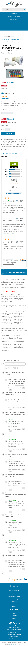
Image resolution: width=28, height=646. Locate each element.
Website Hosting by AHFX (16, 644)
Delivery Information (14, 596)
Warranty (14, 601)
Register (14, 615)
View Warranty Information (9, 153)
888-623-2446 (17, 634)
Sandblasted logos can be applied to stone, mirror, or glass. (16, 524)
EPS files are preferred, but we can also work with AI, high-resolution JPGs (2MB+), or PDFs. (17, 504)
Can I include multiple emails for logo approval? (16, 475)
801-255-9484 (16, 632)
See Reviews (5, 98)
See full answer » (19, 385)
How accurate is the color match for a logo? (15, 435)
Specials (14, 618)
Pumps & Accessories (10, 36)
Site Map (14, 604)
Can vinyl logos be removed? (14, 555)
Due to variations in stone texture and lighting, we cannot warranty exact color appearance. (16, 464)
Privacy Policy (14, 599)
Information (14, 590)
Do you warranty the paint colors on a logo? (16, 455)
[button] (23, 388)
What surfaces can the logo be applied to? (15, 515)
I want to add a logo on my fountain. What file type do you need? (15, 494)
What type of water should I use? (14, 536)
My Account (14, 609)
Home (5, 34)
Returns (14, 606)
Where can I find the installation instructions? (15, 393)
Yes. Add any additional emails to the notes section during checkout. (16, 483)
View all (3, 574)
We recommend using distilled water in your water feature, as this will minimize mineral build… (17, 545)
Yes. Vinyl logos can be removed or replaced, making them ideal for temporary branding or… (17, 563)
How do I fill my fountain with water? (14, 373)
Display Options (11, 262)
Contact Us (14, 594)
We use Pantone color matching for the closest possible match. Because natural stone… (17, 444)
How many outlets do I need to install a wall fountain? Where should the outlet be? (15, 414)
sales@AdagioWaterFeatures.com (16, 638)
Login (14, 613)
